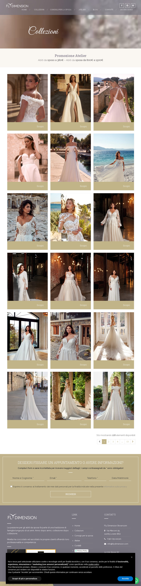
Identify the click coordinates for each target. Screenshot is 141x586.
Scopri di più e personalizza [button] (24, 579)
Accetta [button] (125, 579)
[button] (132, 557)
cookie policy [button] (93, 564)
